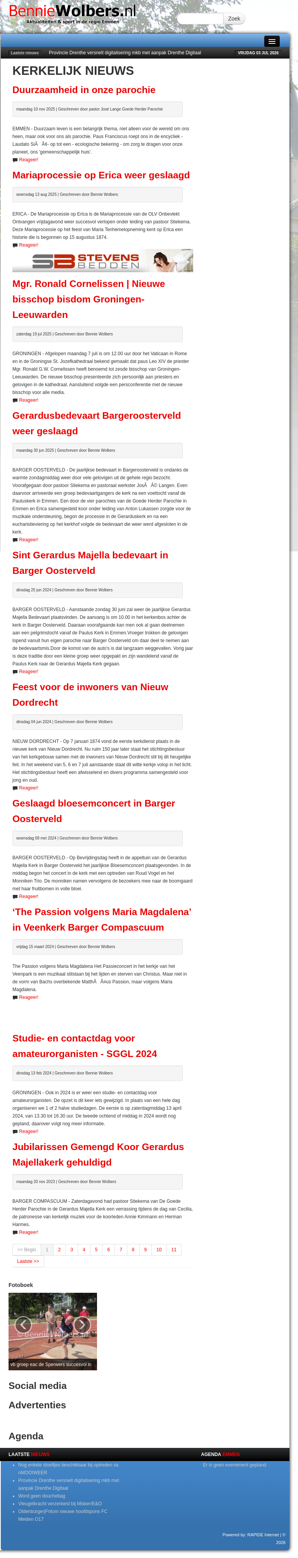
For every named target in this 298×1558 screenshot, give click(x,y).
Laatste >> (28, 1261)
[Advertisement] (103, 1012)
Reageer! (28, 159)
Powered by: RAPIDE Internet (250, 1534)
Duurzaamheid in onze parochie (84, 90)
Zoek (234, 19)
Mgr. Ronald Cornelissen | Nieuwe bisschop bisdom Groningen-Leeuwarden (88, 299)
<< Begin (26, 1249)
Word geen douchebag (41, 1496)
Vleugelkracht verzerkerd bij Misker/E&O (60, 1503)
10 (158, 1249)
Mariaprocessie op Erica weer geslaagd (101, 175)
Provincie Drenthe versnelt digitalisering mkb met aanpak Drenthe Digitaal (125, 52)
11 (174, 1249)
